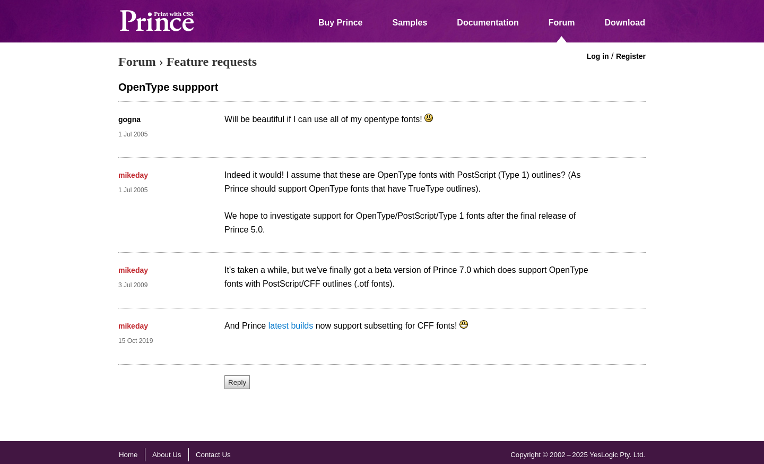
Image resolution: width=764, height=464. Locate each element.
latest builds (291, 325)
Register (631, 56)
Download (625, 22)
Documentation (487, 22)
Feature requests (212, 61)
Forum (562, 22)
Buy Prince (340, 22)
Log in (598, 56)
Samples (410, 22)
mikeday (133, 175)
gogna (129, 119)
